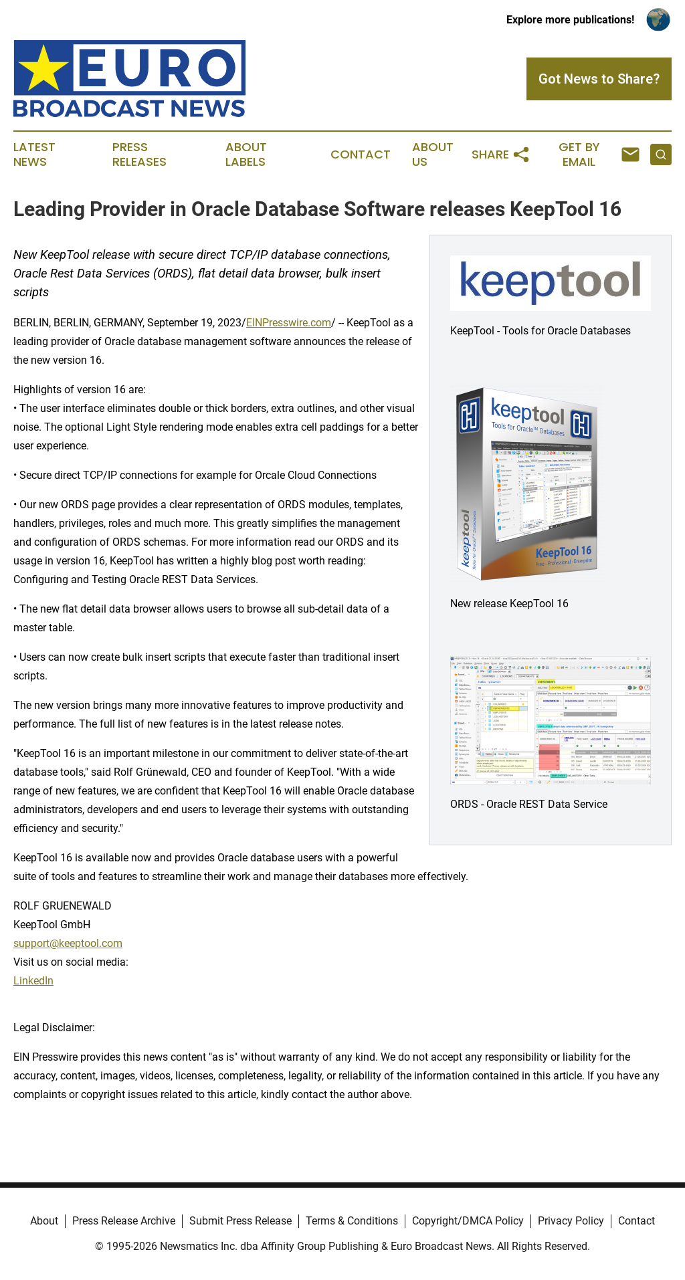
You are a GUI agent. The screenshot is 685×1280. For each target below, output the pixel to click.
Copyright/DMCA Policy (468, 1220)
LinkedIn (33, 980)
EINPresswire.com (288, 322)
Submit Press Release (240, 1220)
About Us (433, 154)
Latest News (34, 154)
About (44, 1220)
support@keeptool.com (67, 943)
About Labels (246, 154)
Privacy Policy (571, 1220)
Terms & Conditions (352, 1220)
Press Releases (139, 154)
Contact (360, 154)
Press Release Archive (123, 1220)
